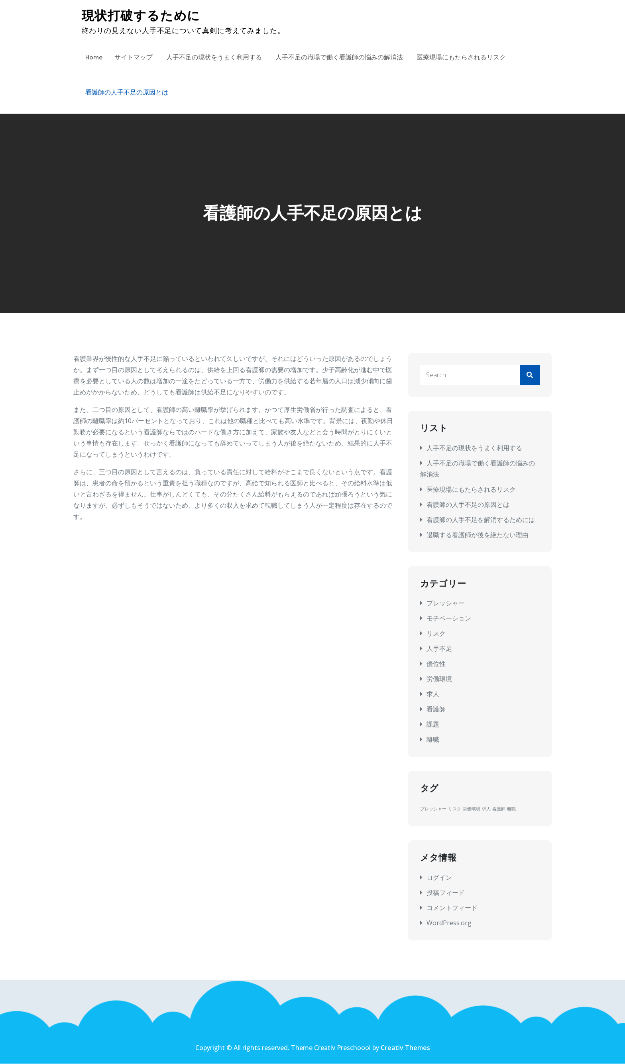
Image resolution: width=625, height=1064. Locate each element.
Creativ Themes (405, 1048)
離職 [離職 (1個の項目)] (511, 809)
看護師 (436, 709)
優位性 (436, 664)
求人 (432, 694)
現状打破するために (142, 16)
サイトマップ (133, 57)
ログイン (439, 877)
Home (93, 57)
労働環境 (439, 679)
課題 (432, 724)
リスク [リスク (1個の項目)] (454, 809)
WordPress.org (449, 922)
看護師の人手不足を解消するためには (480, 520)
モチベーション (448, 618)
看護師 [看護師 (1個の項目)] (498, 809)
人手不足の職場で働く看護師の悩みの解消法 (339, 57)
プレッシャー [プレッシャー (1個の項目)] (433, 809)
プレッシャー (445, 603)
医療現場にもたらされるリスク (461, 57)
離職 (432, 739)
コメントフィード (452, 907)
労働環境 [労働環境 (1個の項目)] (471, 809)
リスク (436, 633)
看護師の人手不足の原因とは (126, 93)
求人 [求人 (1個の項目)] (486, 809)
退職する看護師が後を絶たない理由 (477, 535)
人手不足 (439, 648)
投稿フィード (445, 892)
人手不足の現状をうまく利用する (214, 57)
